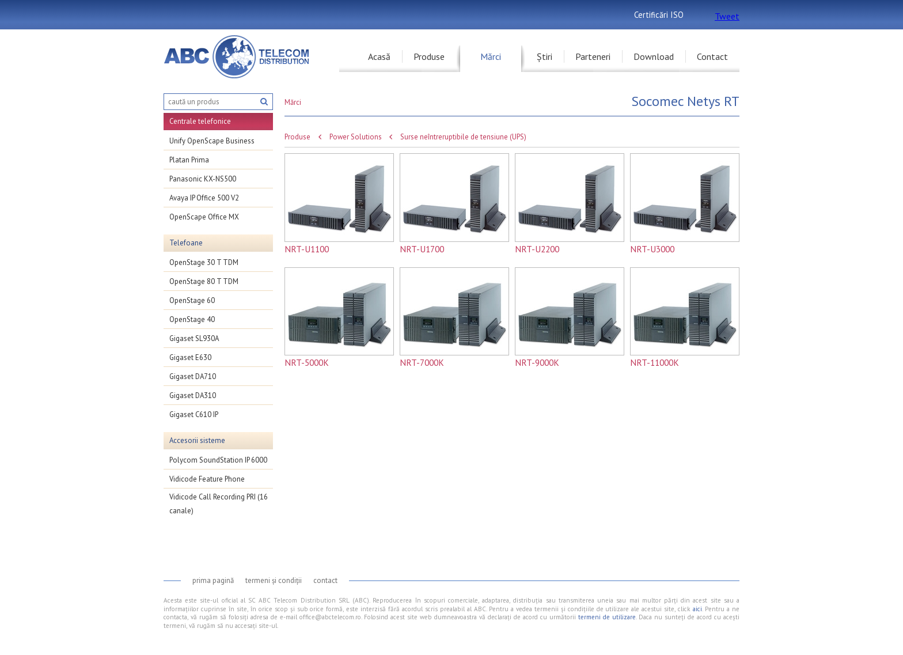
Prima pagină (213, 580)
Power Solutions (355, 137)
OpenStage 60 (192, 300)
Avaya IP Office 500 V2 (204, 198)
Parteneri (592, 56)
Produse (429, 56)
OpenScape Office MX (204, 217)
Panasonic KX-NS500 (202, 179)
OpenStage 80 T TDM (203, 281)
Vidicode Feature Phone (207, 479)
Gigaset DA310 (192, 395)
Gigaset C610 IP (193, 414)
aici (697, 609)
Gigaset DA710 (192, 376)
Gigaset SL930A (194, 338)
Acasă (379, 56)
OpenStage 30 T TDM (203, 262)
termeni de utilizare (607, 617)
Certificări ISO (659, 14)
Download (653, 56)
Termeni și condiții (273, 580)
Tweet (727, 16)
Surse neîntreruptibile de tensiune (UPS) (463, 137)
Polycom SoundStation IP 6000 (218, 460)
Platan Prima (189, 160)
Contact (712, 56)
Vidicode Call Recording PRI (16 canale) (218, 504)
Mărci (490, 56)
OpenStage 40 (192, 319)
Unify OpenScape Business (212, 141)
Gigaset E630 (190, 357)
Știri (544, 56)
